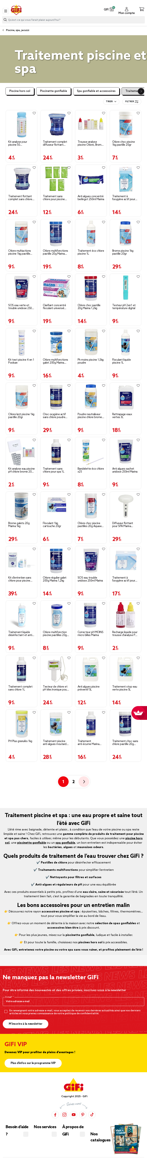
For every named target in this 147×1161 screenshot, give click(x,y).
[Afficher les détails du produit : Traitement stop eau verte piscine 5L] (125, 669)
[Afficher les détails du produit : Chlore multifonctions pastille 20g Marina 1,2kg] (56, 233)
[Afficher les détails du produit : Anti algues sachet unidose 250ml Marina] (125, 451)
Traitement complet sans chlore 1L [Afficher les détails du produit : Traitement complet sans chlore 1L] (20, 688)
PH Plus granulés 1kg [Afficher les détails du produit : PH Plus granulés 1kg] (20, 741)
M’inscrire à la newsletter (25, 1024)
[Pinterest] (82, 1114)
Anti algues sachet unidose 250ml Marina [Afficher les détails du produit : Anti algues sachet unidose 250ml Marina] (124, 470)
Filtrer (131, 101)
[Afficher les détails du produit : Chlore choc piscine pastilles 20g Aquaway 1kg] (90, 506)
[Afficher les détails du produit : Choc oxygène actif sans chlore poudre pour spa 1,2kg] (56, 397)
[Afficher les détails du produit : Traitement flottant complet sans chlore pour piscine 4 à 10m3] (21, 179)
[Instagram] (64, 1114)
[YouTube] (73, 1114)
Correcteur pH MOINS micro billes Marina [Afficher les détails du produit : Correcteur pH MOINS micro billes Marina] (90, 634)
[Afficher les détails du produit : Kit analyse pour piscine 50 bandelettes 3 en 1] (21, 124)
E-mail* (9, 997)
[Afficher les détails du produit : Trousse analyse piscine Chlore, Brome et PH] (90, 124)
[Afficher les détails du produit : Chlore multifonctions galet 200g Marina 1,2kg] (56, 342)
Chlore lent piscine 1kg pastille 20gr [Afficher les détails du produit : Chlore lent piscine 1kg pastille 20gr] (21, 416)
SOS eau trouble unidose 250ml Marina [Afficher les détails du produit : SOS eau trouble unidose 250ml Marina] (90, 579)
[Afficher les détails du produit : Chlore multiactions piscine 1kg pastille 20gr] (21, 233)
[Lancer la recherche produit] (5, 19)
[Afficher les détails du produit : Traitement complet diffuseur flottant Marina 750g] (56, 124)
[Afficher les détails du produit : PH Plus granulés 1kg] (21, 724)
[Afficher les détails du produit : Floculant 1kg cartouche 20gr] (56, 506)
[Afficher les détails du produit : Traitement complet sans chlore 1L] (21, 669)
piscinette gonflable (31, 843)
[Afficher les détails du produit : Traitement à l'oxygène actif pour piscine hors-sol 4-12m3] (125, 560)
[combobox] (73, 19)
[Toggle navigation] (6, 11)
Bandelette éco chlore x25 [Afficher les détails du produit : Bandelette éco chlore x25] (91, 470)
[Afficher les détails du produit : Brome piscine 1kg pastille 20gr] (125, 233)
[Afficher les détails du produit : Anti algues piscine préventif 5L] (90, 669)
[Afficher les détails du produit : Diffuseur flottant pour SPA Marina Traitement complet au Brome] (125, 506)
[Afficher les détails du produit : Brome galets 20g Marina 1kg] (21, 506)
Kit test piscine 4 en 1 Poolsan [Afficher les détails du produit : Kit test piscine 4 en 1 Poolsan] (21, 361)
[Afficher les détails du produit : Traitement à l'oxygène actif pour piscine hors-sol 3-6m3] (125, 179)
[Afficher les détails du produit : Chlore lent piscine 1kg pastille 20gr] (21, 397)
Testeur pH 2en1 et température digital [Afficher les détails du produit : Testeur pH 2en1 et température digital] (124, 307)
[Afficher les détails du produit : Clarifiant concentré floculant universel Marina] (56, 288)
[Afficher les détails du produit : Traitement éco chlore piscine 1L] (90, 233)
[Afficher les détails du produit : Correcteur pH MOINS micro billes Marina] (90, 615)
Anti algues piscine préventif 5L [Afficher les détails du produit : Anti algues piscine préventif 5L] (89, 688)
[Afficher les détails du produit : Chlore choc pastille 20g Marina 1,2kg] (90, 288)
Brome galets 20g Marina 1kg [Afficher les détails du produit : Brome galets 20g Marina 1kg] (18, 525)
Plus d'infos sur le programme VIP (33, 1063)
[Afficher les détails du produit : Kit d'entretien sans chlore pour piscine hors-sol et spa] (21, 560)
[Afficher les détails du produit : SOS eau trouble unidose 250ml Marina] (90, 560)
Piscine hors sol (19, 91)
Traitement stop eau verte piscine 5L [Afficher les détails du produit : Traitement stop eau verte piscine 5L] (124, 688)
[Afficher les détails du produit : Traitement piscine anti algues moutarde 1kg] (56, 724)
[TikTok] (92, 1114)
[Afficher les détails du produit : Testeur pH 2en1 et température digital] (125, 288)
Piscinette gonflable (53, 91)
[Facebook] (55, 1114)
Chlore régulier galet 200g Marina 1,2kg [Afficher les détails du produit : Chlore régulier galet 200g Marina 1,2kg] (54, 579)
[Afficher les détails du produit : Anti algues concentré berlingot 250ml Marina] (90, 179)
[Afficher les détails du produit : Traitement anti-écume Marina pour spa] (90, 724)
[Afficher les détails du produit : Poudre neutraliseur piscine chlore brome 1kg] (90, 397)
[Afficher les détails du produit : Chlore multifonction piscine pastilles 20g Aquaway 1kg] (56, 615)
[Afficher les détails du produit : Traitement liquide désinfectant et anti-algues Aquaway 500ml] (21, 615)
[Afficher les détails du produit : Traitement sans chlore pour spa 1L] (56, 451)
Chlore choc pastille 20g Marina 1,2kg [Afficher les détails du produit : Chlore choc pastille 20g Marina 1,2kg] (89, 307)
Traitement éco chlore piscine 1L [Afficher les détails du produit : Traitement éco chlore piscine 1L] (91, 252)
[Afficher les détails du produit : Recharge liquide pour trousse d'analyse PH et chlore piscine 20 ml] (125, 615)
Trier (109, 101)
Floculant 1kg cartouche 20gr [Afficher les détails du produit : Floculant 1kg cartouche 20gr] (52, 525)
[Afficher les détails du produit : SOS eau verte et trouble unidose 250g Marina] (21, 288)
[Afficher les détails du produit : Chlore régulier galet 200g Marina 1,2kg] (56, 560)
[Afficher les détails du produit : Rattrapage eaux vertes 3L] (125, 397)
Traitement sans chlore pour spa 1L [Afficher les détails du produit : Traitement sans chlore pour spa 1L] (53, 470)
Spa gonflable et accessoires (96, 91)
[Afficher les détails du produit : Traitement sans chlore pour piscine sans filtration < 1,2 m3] (56, 179)
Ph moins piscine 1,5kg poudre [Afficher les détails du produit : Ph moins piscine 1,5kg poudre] (91, 361)
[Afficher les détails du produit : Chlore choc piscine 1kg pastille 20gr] (125, 124)
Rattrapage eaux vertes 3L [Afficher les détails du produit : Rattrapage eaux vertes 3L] (122, 416)
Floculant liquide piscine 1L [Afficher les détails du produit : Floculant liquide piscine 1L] (121, 361)
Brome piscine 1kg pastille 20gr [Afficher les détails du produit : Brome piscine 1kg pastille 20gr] (122, 252)
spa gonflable (65, 843)
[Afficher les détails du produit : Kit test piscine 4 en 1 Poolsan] (21, 342)
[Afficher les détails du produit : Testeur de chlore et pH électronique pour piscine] (56, 669)
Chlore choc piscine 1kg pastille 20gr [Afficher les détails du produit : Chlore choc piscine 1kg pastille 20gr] (123, 143)
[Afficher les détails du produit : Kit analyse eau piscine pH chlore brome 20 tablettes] (21, 451)
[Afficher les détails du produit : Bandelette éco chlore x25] (90, 451)
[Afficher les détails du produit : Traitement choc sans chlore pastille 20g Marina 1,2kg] (125, 724)
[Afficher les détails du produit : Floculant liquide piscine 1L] (125, 342)
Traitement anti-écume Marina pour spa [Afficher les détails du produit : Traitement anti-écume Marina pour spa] (88, 743)
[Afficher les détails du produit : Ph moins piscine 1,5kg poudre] (90, 342)
